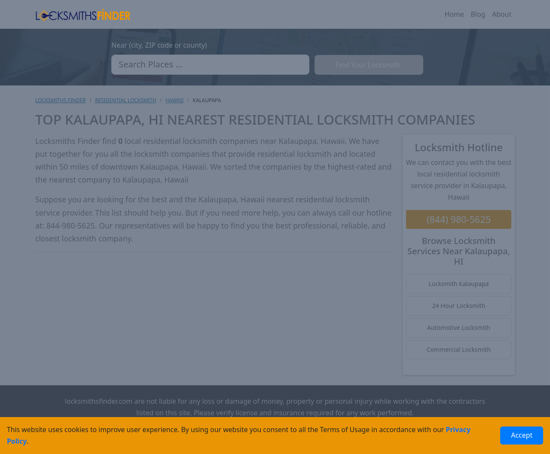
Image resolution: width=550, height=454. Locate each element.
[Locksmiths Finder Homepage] (83, 14)
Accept (521, 435)
